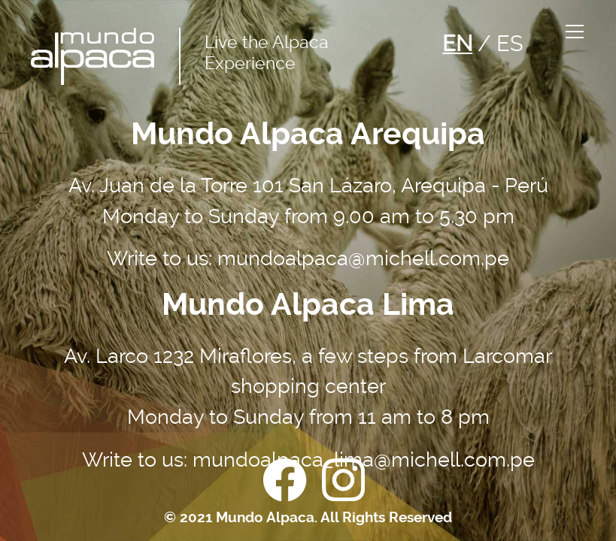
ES (509, 43)
